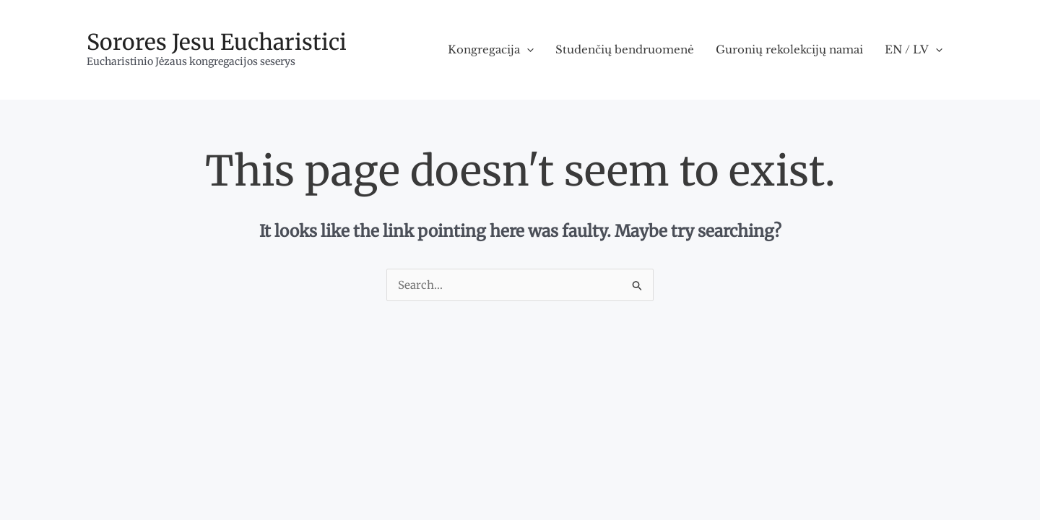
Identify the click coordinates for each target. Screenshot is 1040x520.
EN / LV (913, 50)
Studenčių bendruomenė (624, 49)
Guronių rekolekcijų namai (789, 49)
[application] (527, 50)
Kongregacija (491, 50)
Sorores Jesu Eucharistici (217, 42)
